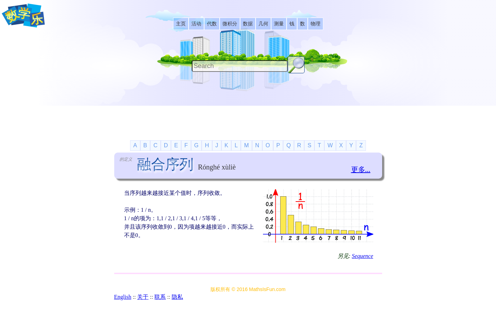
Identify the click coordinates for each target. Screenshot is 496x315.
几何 (263, 23)
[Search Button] (296, 64)
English (122, 297)
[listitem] (181, 24)
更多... (361, 169)
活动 (196, 23)
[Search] (240, 66)
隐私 (177, 297)
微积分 (229, 23)
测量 (279, 23)
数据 (248, 23)
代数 (212, 23)
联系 (160, 297)
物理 (315, 23)
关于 (142, 297)
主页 (181, 23)
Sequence (362, 256)
